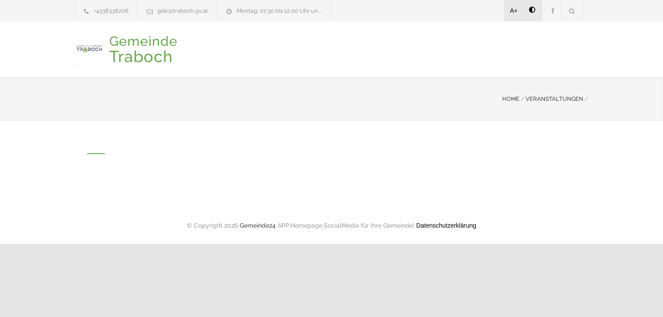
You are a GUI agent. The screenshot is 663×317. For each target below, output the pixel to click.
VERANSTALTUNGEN (554, 98)
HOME (510, 98)
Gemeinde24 (258, 224)
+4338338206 (111, 10)
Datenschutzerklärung (446, 224)
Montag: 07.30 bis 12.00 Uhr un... (279, 10)
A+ (514, 10)
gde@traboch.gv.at (182, 10)
